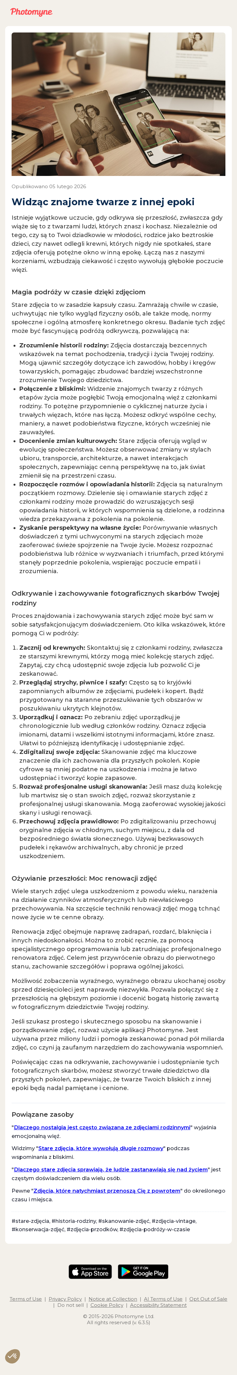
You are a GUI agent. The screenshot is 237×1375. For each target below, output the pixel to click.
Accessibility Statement (158, 1305)
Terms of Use (26, 1299)
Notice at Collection (113, 1299)
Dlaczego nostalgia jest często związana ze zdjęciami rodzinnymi (102, 1127)
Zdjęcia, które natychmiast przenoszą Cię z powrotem (106, 1190)
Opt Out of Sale (208, 1299)
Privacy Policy (65, 1299)
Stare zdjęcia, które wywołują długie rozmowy (100, 1148)
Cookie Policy (106, 1305)
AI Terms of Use (163, 1299)
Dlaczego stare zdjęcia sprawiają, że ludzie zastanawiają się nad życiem (111, 1169)
